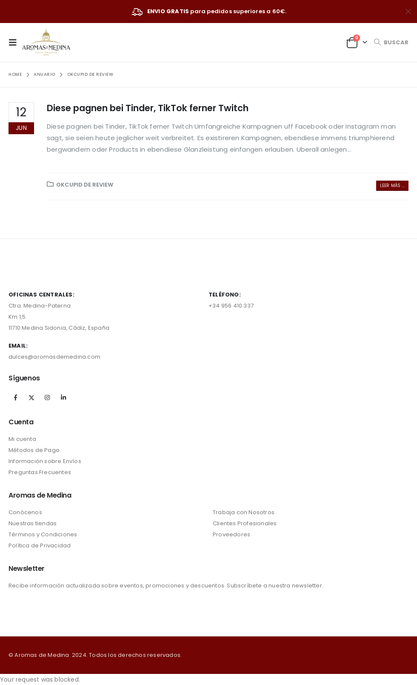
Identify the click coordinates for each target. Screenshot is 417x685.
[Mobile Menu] (15, 42)
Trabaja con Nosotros (243, 512)
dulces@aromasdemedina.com (54, 357)
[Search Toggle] (391, 42)
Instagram (47, 397)
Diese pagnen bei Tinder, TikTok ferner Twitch (147, 108)
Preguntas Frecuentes (40, 472)
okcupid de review (84, 185)
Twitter (31, 397)
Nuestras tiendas (33, 523)
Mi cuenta (22, 439)
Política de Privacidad (40, 545)
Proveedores (231, 534)
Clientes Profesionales (245, 523)
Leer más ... (392, 185)
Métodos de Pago (34, 450)
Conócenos (25, 512)
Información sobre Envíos (45, 461)
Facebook (15, 397)
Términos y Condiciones (43, 534)
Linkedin (63, 397)
